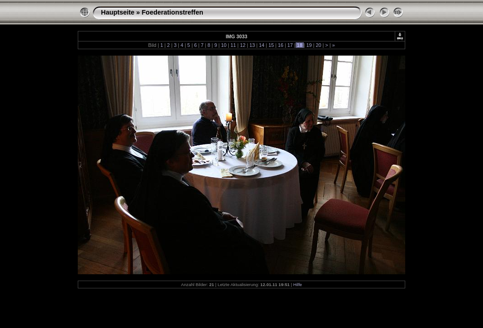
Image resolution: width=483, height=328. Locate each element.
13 (252, 45)
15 (271, 45)
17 (290, 45)
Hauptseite (118, 12)
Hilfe (297, 284)
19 (309, 45)
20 (318, 45)
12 (243, 45)
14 (261, 45)
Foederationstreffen (172, 12)
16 (281, 45)
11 (233, 45)
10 (224, 45)
